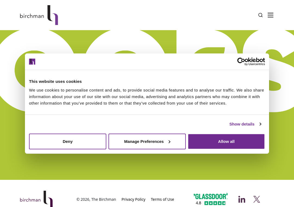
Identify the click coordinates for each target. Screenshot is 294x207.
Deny (68, 141)
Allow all (226, 141)
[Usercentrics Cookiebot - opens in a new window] (241, 62)
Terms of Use (162, 199)
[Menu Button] (270, 15)
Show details (242, 124)
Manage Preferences (147, 141)
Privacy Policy (133, 199)
